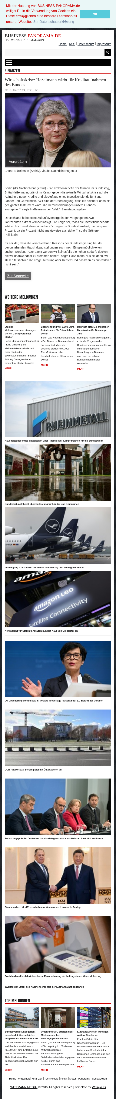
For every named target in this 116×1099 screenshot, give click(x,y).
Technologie (51, 1078)
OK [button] (95, 14)
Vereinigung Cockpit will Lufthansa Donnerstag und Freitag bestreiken (44, 567)
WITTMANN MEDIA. (24, 1086)
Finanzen (37, 1078)
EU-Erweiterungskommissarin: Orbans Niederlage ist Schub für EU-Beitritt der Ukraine (54, 700)
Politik (63, 1078)
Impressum (104, 43)
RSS (72, 43)
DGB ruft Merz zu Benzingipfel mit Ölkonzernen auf (33, 769)
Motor (72, 1078)
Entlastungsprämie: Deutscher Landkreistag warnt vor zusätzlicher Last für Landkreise (54, 838)
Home (63, 43)
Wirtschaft (24, 1078)
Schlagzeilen (99, 1078)
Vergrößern (18, 161)
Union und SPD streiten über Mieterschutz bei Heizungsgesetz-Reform (57, 1034)
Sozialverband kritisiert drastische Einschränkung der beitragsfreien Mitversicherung (53, 975)
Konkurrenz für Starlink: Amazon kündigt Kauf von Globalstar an (41, 630)
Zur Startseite (18, 275)
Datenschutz (86, 43)
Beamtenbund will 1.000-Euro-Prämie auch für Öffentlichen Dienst (58, 329)
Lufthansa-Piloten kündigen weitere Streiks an (93, 1033)
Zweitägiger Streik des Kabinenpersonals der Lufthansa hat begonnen (44, 986)
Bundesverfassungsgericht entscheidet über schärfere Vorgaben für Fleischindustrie (21, 1034)
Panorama (84, 1078)
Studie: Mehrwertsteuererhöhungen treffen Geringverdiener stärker (20, 331)
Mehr (8, 368)
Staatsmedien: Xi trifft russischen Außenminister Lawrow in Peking (42, 907)
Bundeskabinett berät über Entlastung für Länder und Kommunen (42, 503)
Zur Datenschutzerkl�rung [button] (53, 21)
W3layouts (99, 1086)
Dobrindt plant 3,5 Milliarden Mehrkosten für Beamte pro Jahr (93, 329)
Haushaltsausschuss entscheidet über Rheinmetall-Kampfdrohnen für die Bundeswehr (54, 440)
